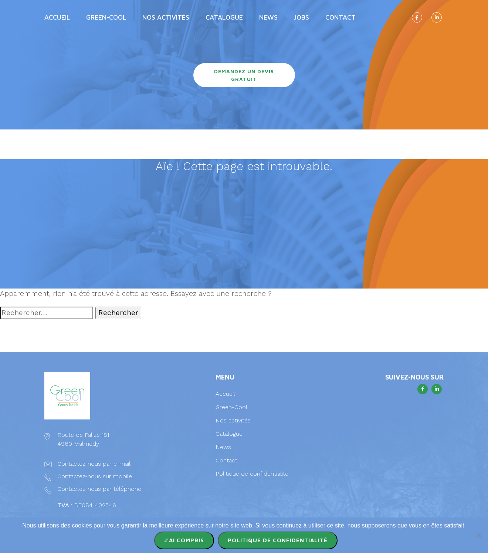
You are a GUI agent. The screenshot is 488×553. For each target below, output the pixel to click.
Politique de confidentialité (252, 473)
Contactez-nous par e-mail (93, 463)
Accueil (57, 17)
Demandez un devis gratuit (244, 75)
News (268, 17)
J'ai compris (184, 540)
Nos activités (165, 17)
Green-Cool (106, 17)
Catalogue (224, 17)
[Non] (478, 535)
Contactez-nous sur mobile (94, 476)
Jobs (301, 17)
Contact (340, 17)
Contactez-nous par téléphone (99, 488)
